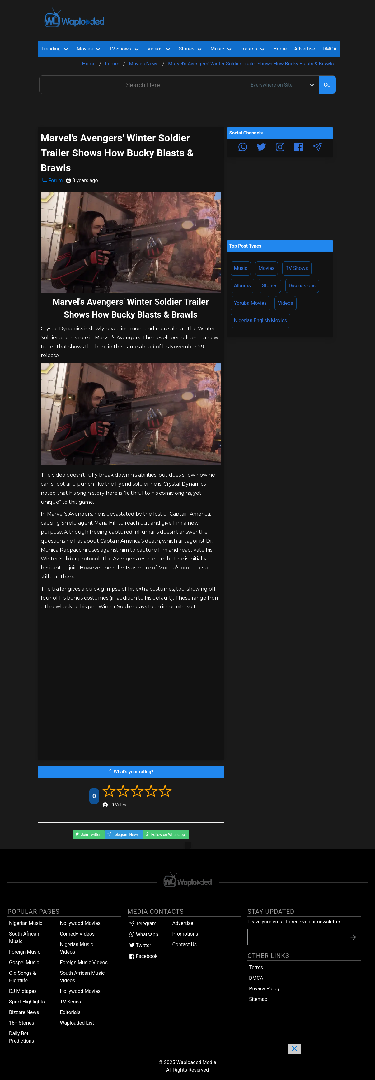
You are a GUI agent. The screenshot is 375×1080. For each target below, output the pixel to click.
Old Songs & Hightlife (22, 976)
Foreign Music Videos (84, 962)
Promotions (185, 934)
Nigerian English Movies (260, 320)
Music (240, 268)
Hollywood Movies (80, 991)
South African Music (24, 937)
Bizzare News (24, 1012)
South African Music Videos (82, 976)
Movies (266, 268)
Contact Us (184, 944)
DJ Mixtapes (23, 991)
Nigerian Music (25, 923)
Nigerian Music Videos (76, 948)
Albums (242, 286)
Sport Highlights (27, 1002)
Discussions (302, 286)
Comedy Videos (77, 934)
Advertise (182, 923)
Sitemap (258, 999)
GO (327, 85)
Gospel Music (24, 962)
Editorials (70, 1012)
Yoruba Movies (250, 303)
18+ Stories (21, 1023)
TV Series (70, 1002)
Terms (256, 967)
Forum (52, 180)
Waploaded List (77, 1023)
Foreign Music (24, 952)
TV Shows (297, 268)
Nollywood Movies (80, 923)
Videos (285, 303)
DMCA (329, 49)
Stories (270, 286)
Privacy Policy (264, 989)
